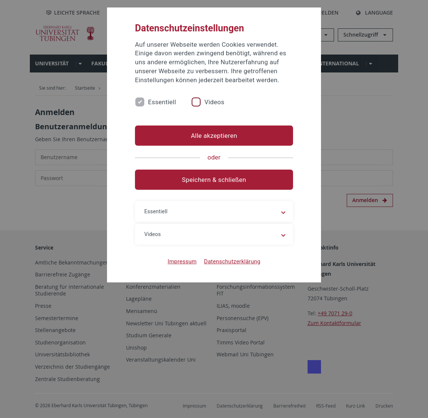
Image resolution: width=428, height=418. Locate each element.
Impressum (182, 261)
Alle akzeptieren (214, 135)
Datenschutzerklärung (232, 261)
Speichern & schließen (214, 179)
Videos (214, 102)
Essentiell (162, 102)
